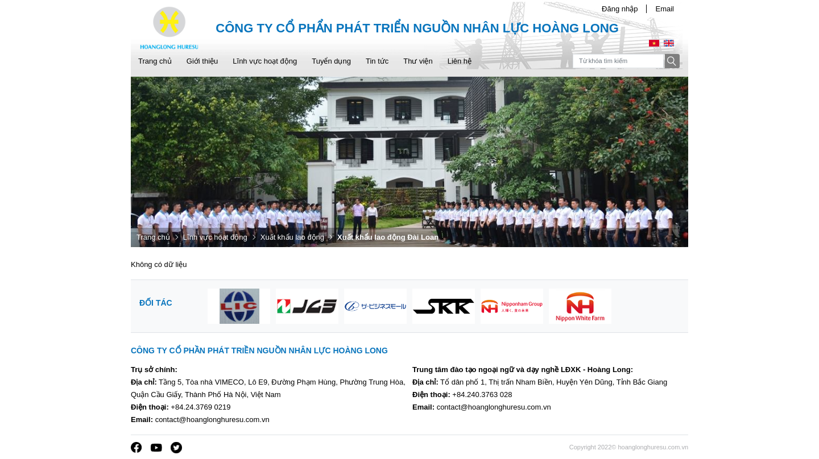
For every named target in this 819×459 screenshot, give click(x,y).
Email (664, 9)
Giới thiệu (202, 61)
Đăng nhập (620, 9)
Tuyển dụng (331, 61)
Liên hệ (459, 61)
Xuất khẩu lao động (292, 237)
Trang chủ (155, 61)
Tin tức (377, 61)
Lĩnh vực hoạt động (265, 61)
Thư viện (417, 61)
